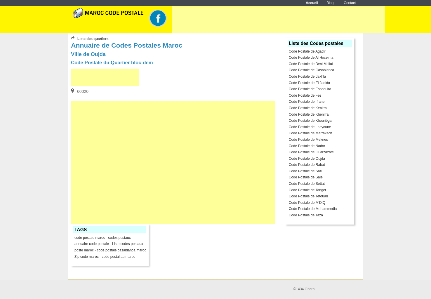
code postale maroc (89, 238)
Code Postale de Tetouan (308, 196)
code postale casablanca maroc (121, 250)
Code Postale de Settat (307, 184)
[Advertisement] (278, 19)
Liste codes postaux (127, 244)
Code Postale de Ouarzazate (311, 152)
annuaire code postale (92, 244)
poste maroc (84, 250)
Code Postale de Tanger (307, 190)
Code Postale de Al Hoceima (311, 57)
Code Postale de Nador (307, 146)
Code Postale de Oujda (307, 159)
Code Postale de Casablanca (311, 70)
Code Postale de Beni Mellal (311, 64)
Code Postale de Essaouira (310, 89)
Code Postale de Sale (306, 177)
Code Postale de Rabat (307, 165)
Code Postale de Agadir (307, 51)
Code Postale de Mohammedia (313, 209)
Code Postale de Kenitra (308, 108)
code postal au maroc (118, 257)
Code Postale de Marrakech (310, 133)
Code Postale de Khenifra (309, 114)
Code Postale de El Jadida (309, 83)
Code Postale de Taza (306, 215)
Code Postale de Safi (305, 171)
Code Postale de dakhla (307, 76)
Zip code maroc (86, 257)
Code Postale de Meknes (308, 140)
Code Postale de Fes (305, 95)
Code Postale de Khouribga (310, 121)
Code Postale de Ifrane (307, 102)
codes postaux (119, 238)
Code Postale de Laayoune (310, 127)
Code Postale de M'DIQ (307, 203)
